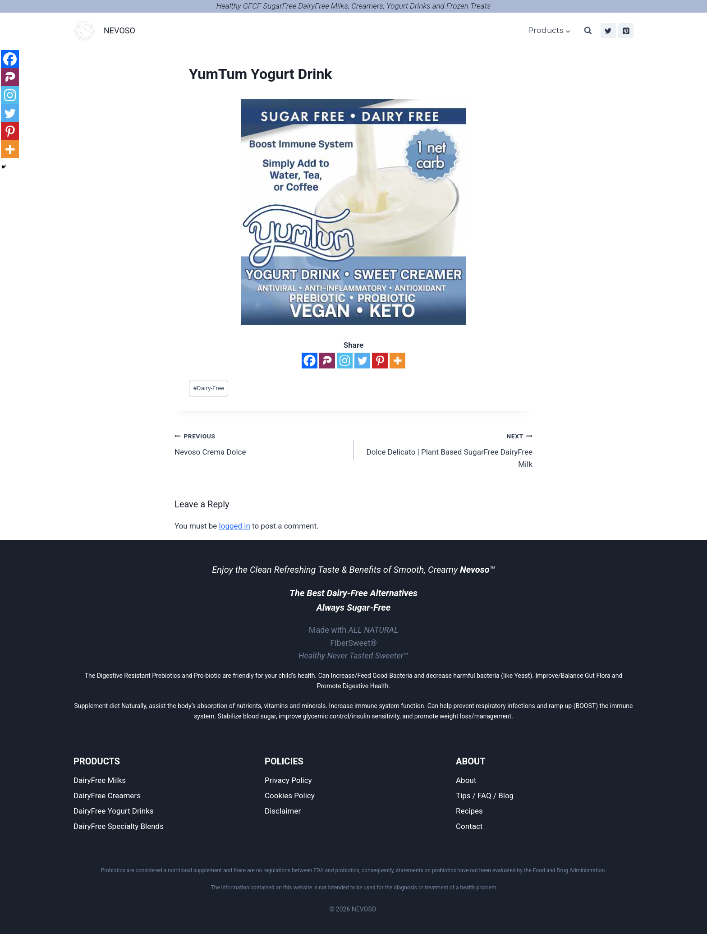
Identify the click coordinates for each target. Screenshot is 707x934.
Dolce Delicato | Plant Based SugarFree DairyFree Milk (447, 449)
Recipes (469, 810)
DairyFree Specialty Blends (118, 826)
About (466, 780)
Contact (469, 826)
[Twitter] (608, 30)
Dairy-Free (208, 387)
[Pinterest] (626, 30)
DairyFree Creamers (107, 795)
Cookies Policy (290, 795)
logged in (234, 525)
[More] (397, 360)
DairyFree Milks (99, 780)
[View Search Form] (588, 31)
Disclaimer (283, 810)
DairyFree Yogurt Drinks (113, 810)
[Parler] (327, 360)
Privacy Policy (288, 780)
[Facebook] (309, 360)
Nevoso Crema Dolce (260, 443)
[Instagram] (345, 360)
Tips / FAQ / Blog (485, 795)
